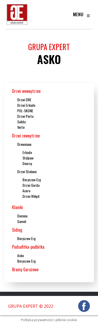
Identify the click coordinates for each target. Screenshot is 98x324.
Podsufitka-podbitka (28, 247)
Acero (26, 190)
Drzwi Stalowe (27, 171)
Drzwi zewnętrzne (26, 135)
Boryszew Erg (31, 179)
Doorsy (27, 163)
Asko (20, 255)
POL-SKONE (25, 110)
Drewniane (24, 144)
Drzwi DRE (24, 99)
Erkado (27, 152)
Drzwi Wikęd (30, 196)
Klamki (17, 207)
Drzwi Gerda (30, 185)
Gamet (21, 221)
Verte (21, 127)
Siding (17, 230)
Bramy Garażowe (25, 269)
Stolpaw (27, 158)
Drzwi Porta (25, 116)
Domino (22, 216)
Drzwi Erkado (26, 105)
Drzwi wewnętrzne (26, 91)
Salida (21, 121)
